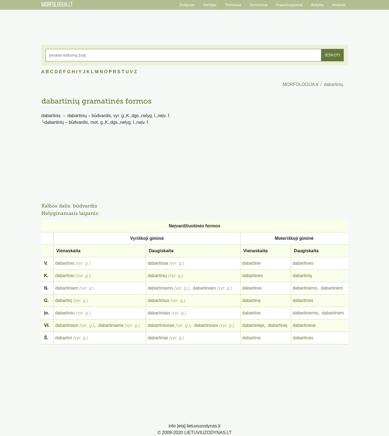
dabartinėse (304, 325)
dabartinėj (277, 325)
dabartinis (64, 263)
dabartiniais (159, 313)
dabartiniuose (161, 325)
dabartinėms (305, 288)
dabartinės (303, 263)
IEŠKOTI (332, 55)
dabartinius (158, 300)
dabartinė (251, 263)
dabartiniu (65, 313)
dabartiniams (160, 288)
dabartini (63, 337)
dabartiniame (111, 325)
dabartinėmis (305, 313)
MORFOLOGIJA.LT (57, 5)
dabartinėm (332, 288)
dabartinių (157, 275)
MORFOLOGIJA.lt (300, 84)
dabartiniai (158, 263)
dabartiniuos (206, 325)
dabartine (251, 313)
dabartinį (63, 300)
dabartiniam (66, 288)
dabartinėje (253, 325)
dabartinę (251, 300)
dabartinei (251, 288)
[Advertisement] (194, 23)
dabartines (303, 300)
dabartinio (65, 275)
